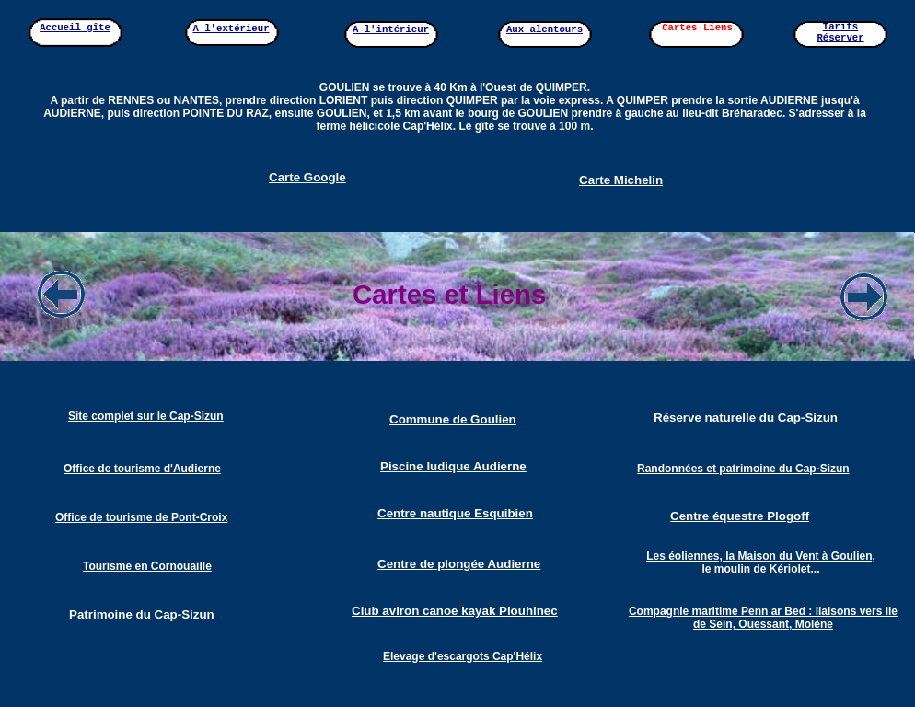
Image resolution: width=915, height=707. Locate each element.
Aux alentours (544, 29)
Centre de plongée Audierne (458, 564)
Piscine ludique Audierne (453, 466)
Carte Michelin (621, 180)
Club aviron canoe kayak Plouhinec (455, 611)
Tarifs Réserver (840, 32)
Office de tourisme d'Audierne (142, 468)
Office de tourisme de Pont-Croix (141, 517)
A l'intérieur (391, 29)
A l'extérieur (230, 28)
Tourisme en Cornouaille (147, 566)
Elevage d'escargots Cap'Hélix (462, 656)
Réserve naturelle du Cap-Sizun (746, 417)
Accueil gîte (75, 27)
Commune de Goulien (452, 419)
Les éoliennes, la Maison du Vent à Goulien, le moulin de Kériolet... (760, 562)
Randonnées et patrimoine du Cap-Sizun (743, 468)
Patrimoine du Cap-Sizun (141, 614)
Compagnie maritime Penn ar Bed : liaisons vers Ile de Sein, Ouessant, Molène (763, 618)
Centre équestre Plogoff (739, 516)
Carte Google (307, 177)
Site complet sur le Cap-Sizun (146, 416)
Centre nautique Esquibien (455, 513)
